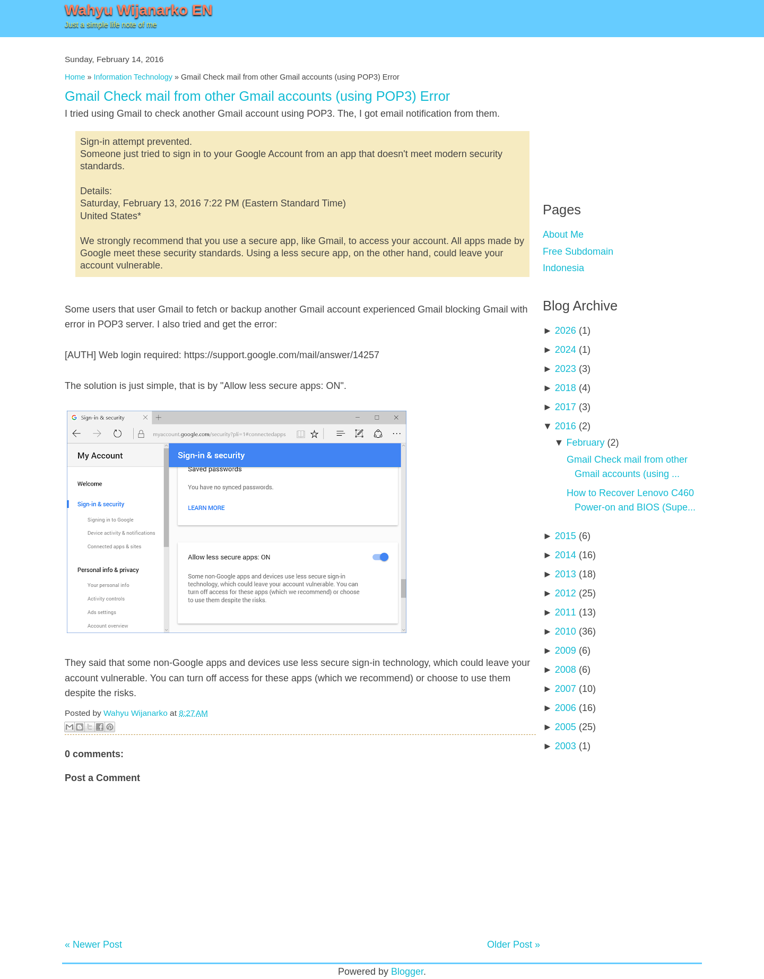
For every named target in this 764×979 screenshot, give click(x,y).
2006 (565, 708)
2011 (565, 612)
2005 (565, 727)
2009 (565, 650)
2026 (565, 330)
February (585, 442)
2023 (565, 368)
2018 (565, 388)
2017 (565, 407)
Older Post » (513, 944)
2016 (565, 426)
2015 (565, 536)
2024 (565, 349)
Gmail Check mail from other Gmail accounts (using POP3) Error (257, 96)
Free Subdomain (578, 251)
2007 (565, 688)
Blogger (407, 971)
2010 (565, 631)
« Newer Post (93, 944)
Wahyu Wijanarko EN (139, 10)
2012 (565, 593)
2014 (565, 555)
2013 (565, 574)
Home (75, 77)
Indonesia (563, 268)
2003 (565, 746)
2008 (565, 669)
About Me (563, 234)
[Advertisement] (622, 111)
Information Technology (132, 77)
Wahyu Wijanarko (135, 712)
